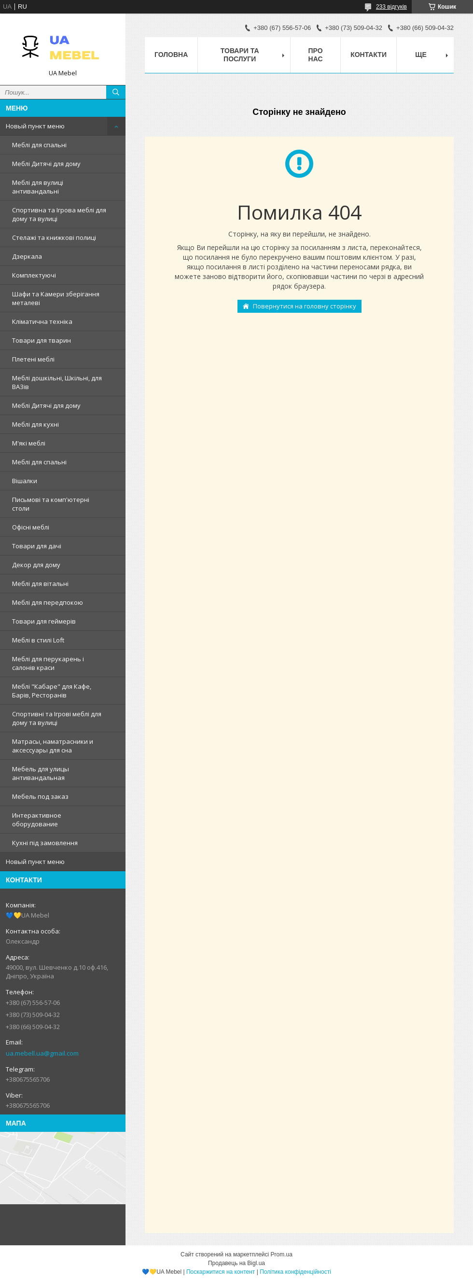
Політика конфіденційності (295, 1271)
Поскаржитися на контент (220, 1271)
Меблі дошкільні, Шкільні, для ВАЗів (57, 382)
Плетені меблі (33, 359)
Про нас (315, 55)
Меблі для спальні (39, 144)
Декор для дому (36, 564)
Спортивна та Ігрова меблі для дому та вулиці (59, 214)
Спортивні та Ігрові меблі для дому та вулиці (56, 718)
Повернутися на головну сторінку (304, 306)
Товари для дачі (36, 546)
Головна (171, 54)
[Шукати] (115, 92)
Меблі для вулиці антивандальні (37, 186)
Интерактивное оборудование (36, 819)
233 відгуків (391, 6)
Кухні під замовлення (45, 842)
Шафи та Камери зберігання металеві (55, 298)
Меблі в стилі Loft (38, 640)
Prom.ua (281, 1254)
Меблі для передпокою (47, 602)
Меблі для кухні (35, 424)
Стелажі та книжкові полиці (54, 237)
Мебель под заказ (40, 796)
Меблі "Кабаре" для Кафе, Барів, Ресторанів (51, 690)
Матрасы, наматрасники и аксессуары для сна (52, 745)
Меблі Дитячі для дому (46, 163)
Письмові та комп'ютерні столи (50, 504)
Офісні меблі (30, 527)
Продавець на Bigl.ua (236, 1263)
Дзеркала (27, 256)
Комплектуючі (34, 275)
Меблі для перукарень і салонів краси (48, 663)
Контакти (368, 54)
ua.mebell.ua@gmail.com (42, 1053)
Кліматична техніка (42, 321)
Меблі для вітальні (40, 583)
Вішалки (24, 480)
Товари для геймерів (44, 621)
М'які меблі (28, 443)
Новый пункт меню (35, 126)
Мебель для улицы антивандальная (40, 773)
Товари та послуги (240, 55)
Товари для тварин (41, 340)
